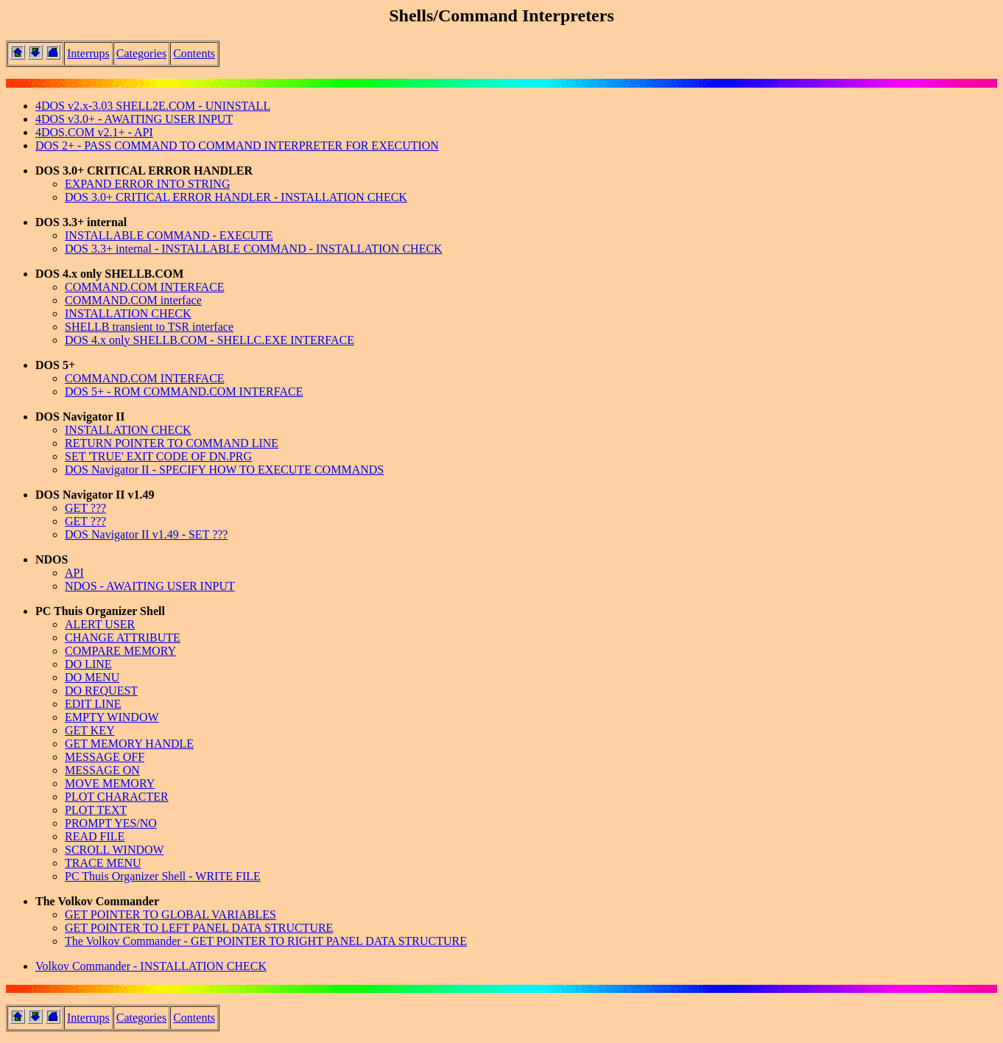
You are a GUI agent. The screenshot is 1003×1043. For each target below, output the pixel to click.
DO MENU (92, 677)
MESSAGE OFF (104, 757)
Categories (141, 53)
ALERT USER (100, 624)
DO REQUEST (101, 690)
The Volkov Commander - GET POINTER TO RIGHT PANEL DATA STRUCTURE (266, 941)
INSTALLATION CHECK (128, 313)
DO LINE (88, 664)
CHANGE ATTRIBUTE (122, 637)
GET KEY (90, 730)
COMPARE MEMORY (120, 651)
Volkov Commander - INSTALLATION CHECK (151, 966)
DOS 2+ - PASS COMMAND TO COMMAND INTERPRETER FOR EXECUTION (237, 145)
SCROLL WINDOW (114, 849)
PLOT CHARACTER (117, 796)
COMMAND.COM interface (133, 300)
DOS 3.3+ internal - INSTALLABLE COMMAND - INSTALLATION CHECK (254, 248)
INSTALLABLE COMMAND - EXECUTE (169, 235)
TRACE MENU (103, 863)
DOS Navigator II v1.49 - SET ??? (146, 534)
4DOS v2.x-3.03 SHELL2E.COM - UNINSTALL (152, 105)
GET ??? (85, 508)
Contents (194, 53)
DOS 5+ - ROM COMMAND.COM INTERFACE (184, 391)
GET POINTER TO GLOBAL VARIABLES (170, 914)
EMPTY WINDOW (112, 717)
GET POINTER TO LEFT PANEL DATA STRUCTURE (199, 927)
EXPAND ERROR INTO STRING (147, 184)
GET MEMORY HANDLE (129, 743)
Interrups (88, 53)
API (74, 572)
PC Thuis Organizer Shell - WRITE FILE (163, 876)
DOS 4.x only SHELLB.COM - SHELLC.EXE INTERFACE (209, 340)
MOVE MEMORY (110, 783)
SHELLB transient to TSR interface (149, 326)
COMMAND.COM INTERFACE (145, 287)
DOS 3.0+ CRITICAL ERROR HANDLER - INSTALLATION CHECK (236, 197)
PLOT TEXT (96, 810)
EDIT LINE (93, 704)
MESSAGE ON (102, 770)
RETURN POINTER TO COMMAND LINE (171, 443)
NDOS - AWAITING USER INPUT (150, 586)
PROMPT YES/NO (111, 823)
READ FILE (94, 836)
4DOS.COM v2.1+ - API (94, 132)
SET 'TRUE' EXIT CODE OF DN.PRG (158, 456)
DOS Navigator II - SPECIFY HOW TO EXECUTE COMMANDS (224, 469)
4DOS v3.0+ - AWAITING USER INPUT (134, 119)
